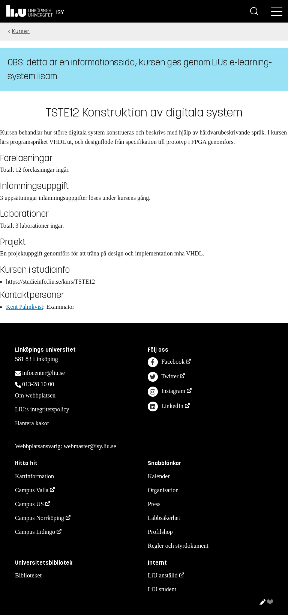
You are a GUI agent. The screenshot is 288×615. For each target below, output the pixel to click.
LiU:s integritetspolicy (42, 409)
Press (154, 504)
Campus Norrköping (39, 518)
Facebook (166, 362)
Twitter (163, 377)
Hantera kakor (32, 423)
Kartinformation (34, 476)
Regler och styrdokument (178, 545)
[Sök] (254, 11)
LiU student (162, 589)
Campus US (29, 504)
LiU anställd (163, 575)
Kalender (159, 476)
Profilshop (160, 532)
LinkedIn (165, 407)
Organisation (163, 490)
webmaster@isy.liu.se (90, 446)
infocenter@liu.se (43, 373)
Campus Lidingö (35, 532)
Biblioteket (28, 575)
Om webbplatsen (35, 395)
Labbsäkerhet (164, 518)
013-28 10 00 (38, 384)
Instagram (166, 392)
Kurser (21, 31)
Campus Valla (31, 490)
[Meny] (277, 11)
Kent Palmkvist (24, 307)
